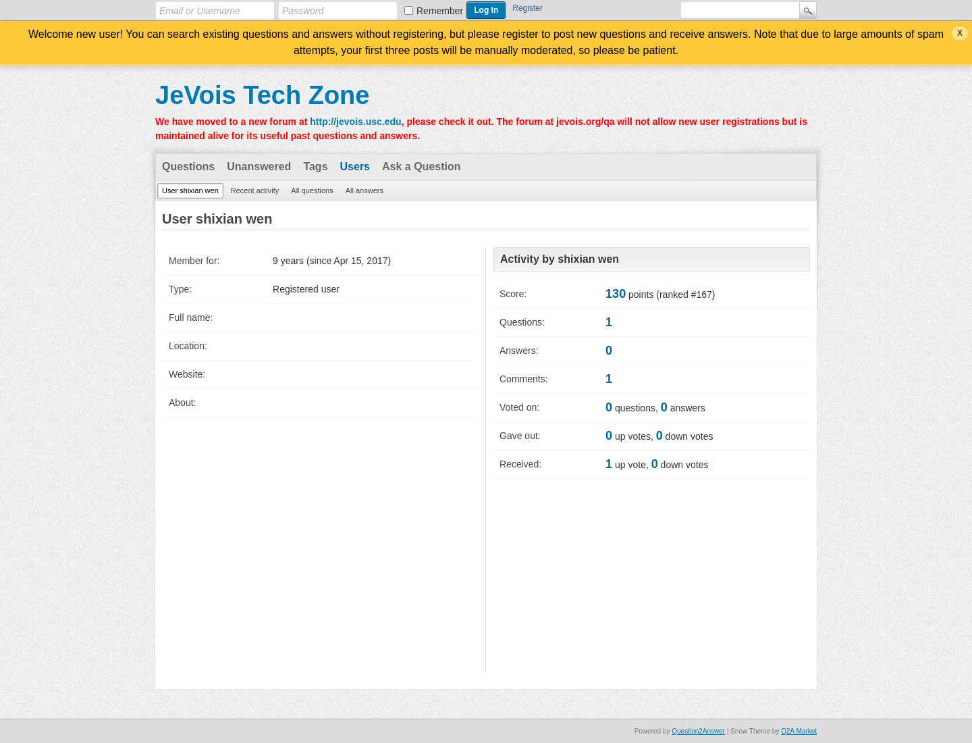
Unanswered (259, 166)
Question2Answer (698, 731)
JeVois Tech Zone (262, 95)
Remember (439, 11)
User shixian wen (190, 190)
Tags (315, 166)
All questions (312, 190)
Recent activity (255, 190)
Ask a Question (421, 166)
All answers (364, 190)
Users (355, 166)
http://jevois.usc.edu (355, 121)
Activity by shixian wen (559, 259)
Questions (188, 166)
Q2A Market (799, 731)
